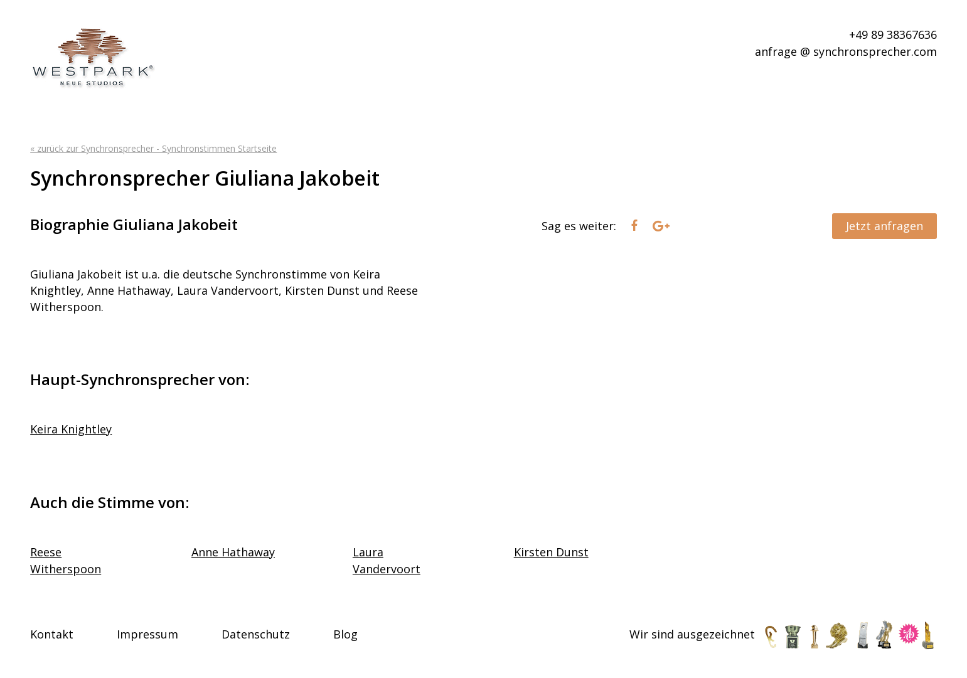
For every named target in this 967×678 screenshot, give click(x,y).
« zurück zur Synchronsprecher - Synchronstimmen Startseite (153, 148)
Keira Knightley (71, 429)
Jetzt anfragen (884, 225)
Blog (345, 634)
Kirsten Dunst (551, 551)
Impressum (147, 634)
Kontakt (51, 634)
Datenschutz (256, 634)
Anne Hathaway (233, 551)
